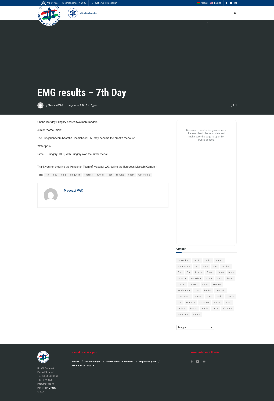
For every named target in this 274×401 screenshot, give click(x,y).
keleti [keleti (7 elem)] (205, 284)
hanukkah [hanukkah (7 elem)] (195, 278)
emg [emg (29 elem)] (214, 266)
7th (47, 175)
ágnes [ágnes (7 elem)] (196, 314)
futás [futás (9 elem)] (231, 272)
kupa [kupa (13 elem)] (197, 290)
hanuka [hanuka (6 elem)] (182, 278)
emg (63, 175)
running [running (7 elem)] (190, 302)
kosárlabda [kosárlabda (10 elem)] (184, 290)
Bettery (52, 388)
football (89, 175)
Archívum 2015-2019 (82, 365)
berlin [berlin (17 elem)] (197, 260)
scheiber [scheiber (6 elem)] (204, 302)
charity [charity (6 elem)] (219, 260)
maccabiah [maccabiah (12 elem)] (184, 296)
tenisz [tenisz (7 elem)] (193, 308)
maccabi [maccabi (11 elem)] (220, 290)
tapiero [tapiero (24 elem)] (182, 308)
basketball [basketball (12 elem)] (183, 260)
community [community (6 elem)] (184, 266)
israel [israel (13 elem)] (220, 278)
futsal (100, 175)
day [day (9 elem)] (197, 266)
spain (131, 175)
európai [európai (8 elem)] (226, 266)
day (55, 175)
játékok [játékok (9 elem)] (194, 284)
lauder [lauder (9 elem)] (207, 290)
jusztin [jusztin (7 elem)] (181, 284)
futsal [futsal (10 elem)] (221, 272)
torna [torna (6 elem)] (215, 308)
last (110, 175)
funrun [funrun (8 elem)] (199, 272)
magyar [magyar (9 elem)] (199, 296)
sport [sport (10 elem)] (228, 302)
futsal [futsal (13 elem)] (210, 272)
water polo (144, 175)
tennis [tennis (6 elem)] (204, 308)
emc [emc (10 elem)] (205, 266)
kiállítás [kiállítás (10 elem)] (217, 284)
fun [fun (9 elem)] (189, 272)
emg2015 (75, 175)
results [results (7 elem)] (230, 296)
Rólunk (75, 361)
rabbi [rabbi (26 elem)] (219, 296)
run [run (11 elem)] (180, 302)
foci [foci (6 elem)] (180, 272)
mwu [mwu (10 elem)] (209, 296)
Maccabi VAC (55, 105)
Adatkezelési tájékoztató (119, 361)
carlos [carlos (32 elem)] (208, 260)
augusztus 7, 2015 (77, 105)
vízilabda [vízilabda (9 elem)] (228, 308)
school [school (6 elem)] (217, 302)
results (120, 175)
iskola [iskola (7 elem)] (209, 278)
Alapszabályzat (147, 361)
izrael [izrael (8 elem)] (230, 278)
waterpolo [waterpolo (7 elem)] (183, 314)
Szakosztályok (92, 361)
